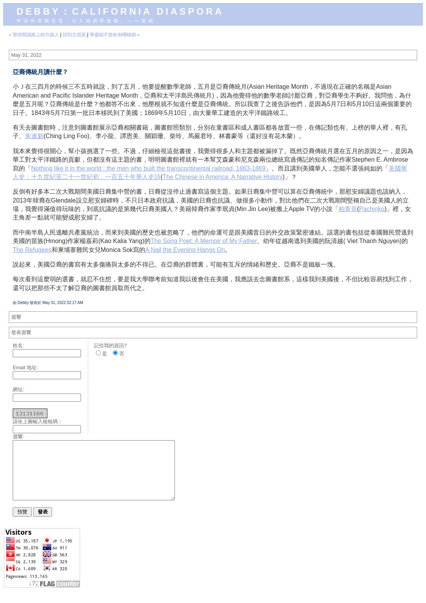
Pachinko (371, 209)
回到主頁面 (74, 34)
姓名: (18, 345)
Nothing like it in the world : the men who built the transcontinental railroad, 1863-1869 (148, 168)
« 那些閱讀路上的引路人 (34, 34)
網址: (18, 389)
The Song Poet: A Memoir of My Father (204, 241)
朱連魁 (34, 136)
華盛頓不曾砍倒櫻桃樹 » (115, 34)
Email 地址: (25, 367)
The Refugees (32, 250)
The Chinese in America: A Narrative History (222, 177)
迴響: (18, 436)
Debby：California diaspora (120, 11)
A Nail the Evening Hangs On (185, 250)
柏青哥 (348, 209)
